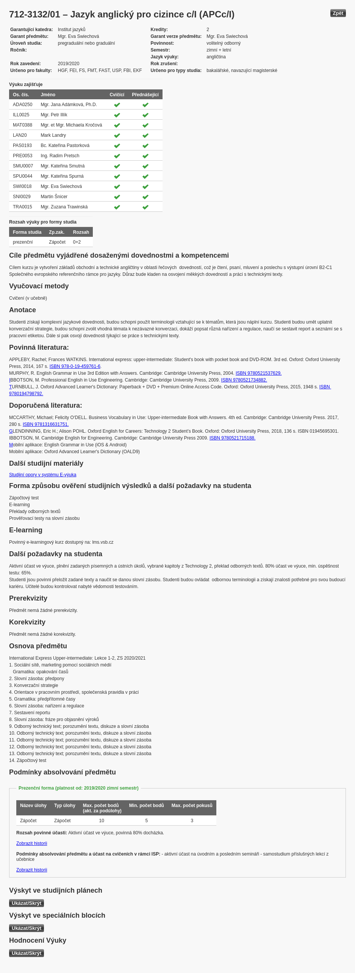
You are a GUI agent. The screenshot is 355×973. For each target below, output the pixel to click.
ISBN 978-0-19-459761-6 (75, 366)
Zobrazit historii (31, 843)
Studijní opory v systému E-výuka (42, 474)
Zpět (338, 13)
